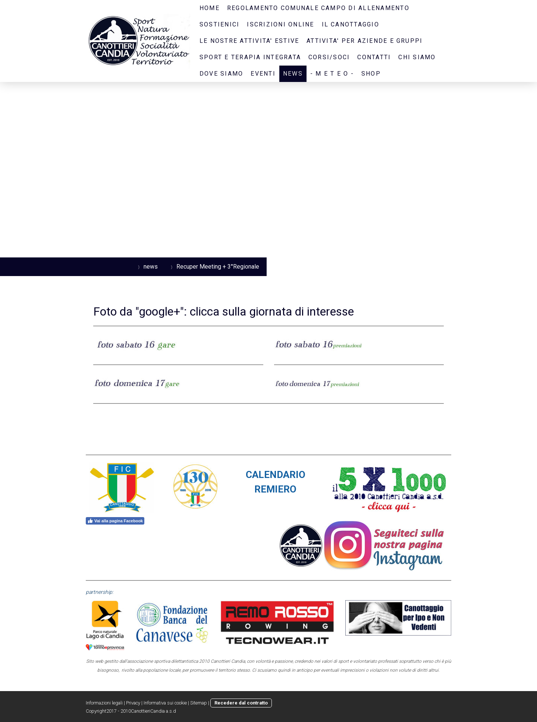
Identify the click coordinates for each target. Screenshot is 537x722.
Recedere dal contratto (241, 703)
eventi (263, 73)
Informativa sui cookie (165, 703)
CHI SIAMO (417, 57)
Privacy (133, 703)
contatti (374, 57)
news (293, 73)
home (210, 8)
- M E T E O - (332, 73)
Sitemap (198, 703)
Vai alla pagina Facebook (115, 521)
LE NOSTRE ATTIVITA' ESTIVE (249, 40)
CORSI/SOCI (329, 57)
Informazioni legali (104, 703)
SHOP (371, 73)
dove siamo (221, 73)
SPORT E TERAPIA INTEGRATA (250, 57)
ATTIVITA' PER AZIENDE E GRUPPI (365, 40)
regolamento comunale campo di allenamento (318, 8)
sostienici (219, 24)
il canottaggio (350, 24)
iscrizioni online (280, 24)
